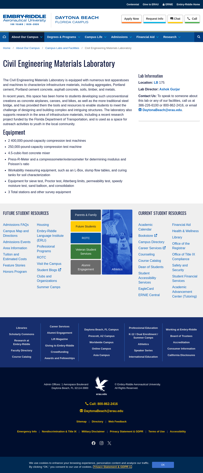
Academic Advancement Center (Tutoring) (184, 291)
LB (156, 82)
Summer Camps (48, 287)
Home (6, 48)
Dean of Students (151, 267)
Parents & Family (86, 214)
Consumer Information (181, 348)
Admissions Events (16, 242)
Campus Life (95, 37)
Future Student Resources (26, 213)
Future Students (86, 226)
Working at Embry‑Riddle (181, 329)
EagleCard (146, 288)
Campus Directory (151, 242)
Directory (97, 421)
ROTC (41, 257)
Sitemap (82, 421)
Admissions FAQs (16, 224)
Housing (43, 224)
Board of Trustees (181, 336)
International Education (143, 356)
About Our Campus (27, 37)
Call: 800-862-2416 (101, 404)
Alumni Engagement (86, 267)
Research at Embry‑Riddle (21, 342)
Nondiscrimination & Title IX (59, 431)
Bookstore (147, 235)
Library (177, 237)
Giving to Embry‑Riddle (59, 345)
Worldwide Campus (102, 342)
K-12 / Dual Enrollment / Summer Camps (143, 336)
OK (163, 464)
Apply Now (131, 18)
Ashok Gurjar (169, 89)
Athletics (143, 344)
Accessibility (178, 431)
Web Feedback (117, 421)
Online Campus (101, 348)
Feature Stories (14, 265)
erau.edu (101, 386)
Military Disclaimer (93, 431)
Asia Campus (101, 355)
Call (192, 18)
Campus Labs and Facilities (62, 48)
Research (171, 37)
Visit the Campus (49, 263)
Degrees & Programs (63, 37)
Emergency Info (27, 431)
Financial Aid (147, 37)
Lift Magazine (59, 339)
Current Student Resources (162, 213)
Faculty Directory (21, 350)
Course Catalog (149, 260)
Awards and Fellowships (59, 358)
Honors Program (15, 271)
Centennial (133, 4)
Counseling (146, 254)
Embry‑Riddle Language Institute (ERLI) (50, 235)
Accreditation (181, 342)
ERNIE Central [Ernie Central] (149, 295)
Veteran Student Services (86, 251)
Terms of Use (156, 431)
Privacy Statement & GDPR (112, 466)
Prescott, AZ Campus (102, 336)
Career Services (152, 248)
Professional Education (143, 327)
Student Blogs (49, 270)
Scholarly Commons (21, 334)
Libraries (21, 327)
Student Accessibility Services (147, 278)
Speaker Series (143, 350)
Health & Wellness (185, 231)
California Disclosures (181, 355)
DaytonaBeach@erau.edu (160, 110)
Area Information (15, 248)
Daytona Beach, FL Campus (101, 329)
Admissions (121, 37)
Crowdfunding (59, 351)
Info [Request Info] (154, 18)
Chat (175, 18)
